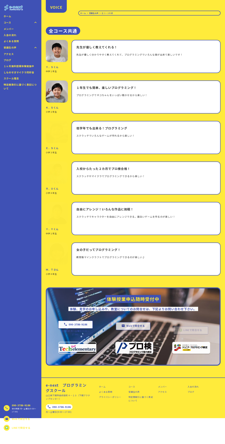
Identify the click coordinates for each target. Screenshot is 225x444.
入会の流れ (10, 35)
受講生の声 (94, 13)
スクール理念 (11, 78)
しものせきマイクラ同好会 (19, 72)
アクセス (9, 54)
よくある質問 (11, 41)
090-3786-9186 (21, 405)
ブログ (7, 60)
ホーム (7, 16)
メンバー (9, 29)
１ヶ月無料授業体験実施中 (19, 66)
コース (132, 386)
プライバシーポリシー (110, 397)
